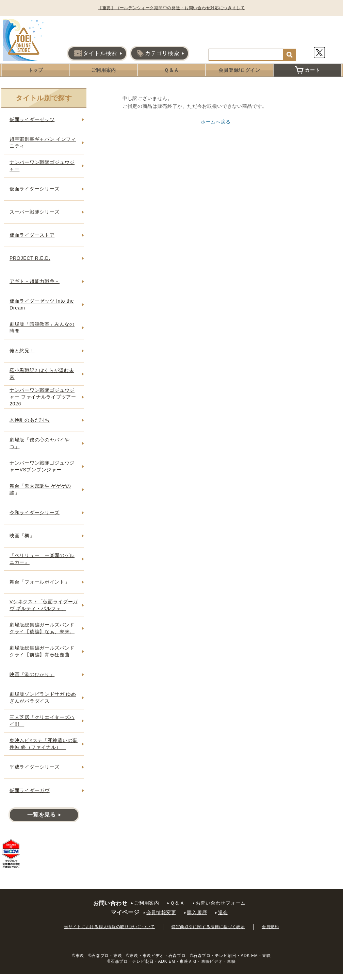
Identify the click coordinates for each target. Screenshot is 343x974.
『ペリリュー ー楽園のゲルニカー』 (42, 559)
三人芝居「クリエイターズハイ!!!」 (42, 721)
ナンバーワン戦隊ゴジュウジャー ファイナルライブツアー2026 (43, 396)
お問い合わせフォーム (221, 903)
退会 (223, 912)
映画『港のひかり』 (32, 674)
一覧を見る (41, 815)
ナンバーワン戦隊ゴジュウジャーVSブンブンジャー (42, 466)
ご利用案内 (103, 70)
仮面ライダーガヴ (30, 790)
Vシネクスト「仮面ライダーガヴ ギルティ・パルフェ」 (44, 605)
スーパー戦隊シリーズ (35, 212)
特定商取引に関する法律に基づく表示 (208, 926)
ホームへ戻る (216, 121)
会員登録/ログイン (239, 70)
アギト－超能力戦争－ (35, 281)
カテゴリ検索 (158, 53)
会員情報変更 (161, 912)
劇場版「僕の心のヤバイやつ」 (39, 443)
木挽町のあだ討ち (30, 420)
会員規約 (270, 926)
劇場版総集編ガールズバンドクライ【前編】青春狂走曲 (42, 651)
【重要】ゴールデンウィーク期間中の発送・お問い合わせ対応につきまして (171, 7)
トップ (35, 70)
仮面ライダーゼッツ (32, 119)
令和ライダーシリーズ (35, 512)
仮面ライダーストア (32, 235)
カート (307, 70)
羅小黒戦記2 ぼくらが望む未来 (42, 374)
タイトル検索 (95, 53)
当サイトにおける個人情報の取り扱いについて (109, 926)
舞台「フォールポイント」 (39, 582)
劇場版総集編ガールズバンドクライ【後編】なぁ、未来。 (42, 628)
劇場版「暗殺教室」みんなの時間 (42, 327)
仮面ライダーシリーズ (35, 188)
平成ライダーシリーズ (35, 767)
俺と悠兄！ (22, 350)
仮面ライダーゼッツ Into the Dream (42, 304)
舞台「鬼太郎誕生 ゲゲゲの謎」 (40, 489)
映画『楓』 (22, 535)
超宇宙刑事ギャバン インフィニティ (43, 142)
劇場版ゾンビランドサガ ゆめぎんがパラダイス (43, 697)
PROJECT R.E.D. (30, 258)
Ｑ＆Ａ (171, 70)
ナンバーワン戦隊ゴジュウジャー (42, 165)
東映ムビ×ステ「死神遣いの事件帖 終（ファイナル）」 (44, 744)
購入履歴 (197, 912)
